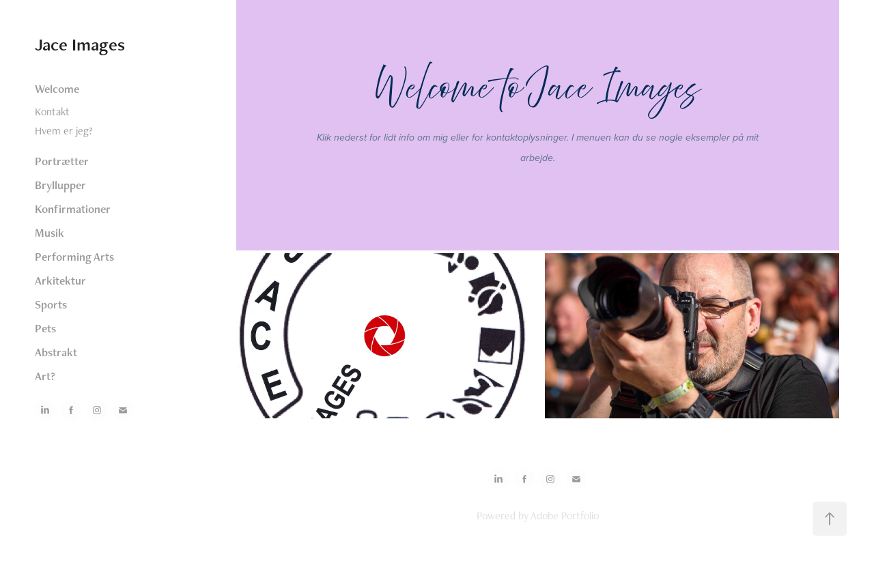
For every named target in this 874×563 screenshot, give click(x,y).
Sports (51, 304)
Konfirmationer (73, 208)
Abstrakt (56, 352)
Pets (45, 328)
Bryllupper (60, 184)
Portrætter (62, 161)
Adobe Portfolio (565, 515)
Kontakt (52, 111)
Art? (45, 376)
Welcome (57, 88)
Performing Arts (74, 256)
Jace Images (80, 44)
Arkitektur (60, 280)
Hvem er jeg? (64, 131)
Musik (49, 232)
